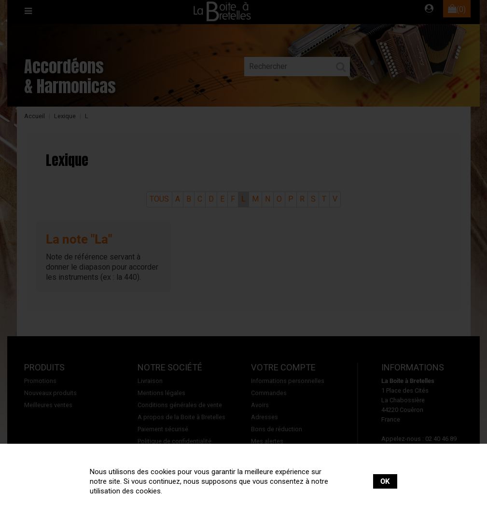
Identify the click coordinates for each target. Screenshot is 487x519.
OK (385, 481)
